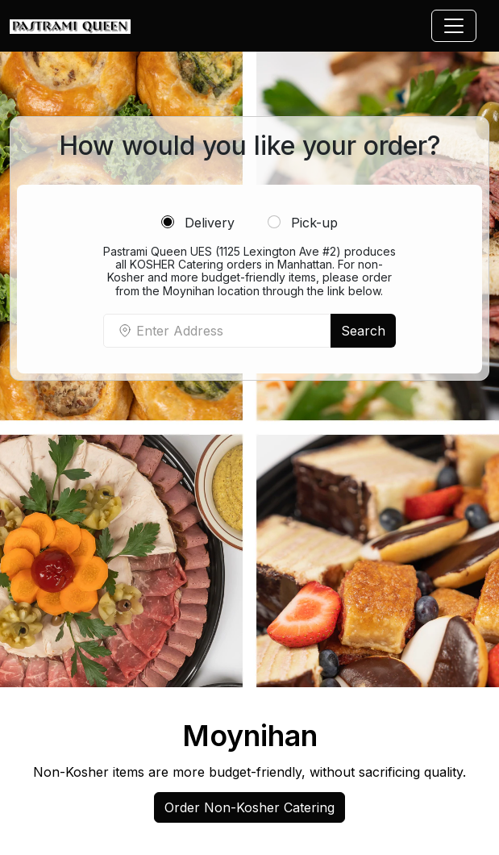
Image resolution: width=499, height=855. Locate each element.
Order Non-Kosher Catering (249, 807)
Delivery (198, 222)
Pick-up (303, 222)
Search (363, 331)
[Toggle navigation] (453, 26)
